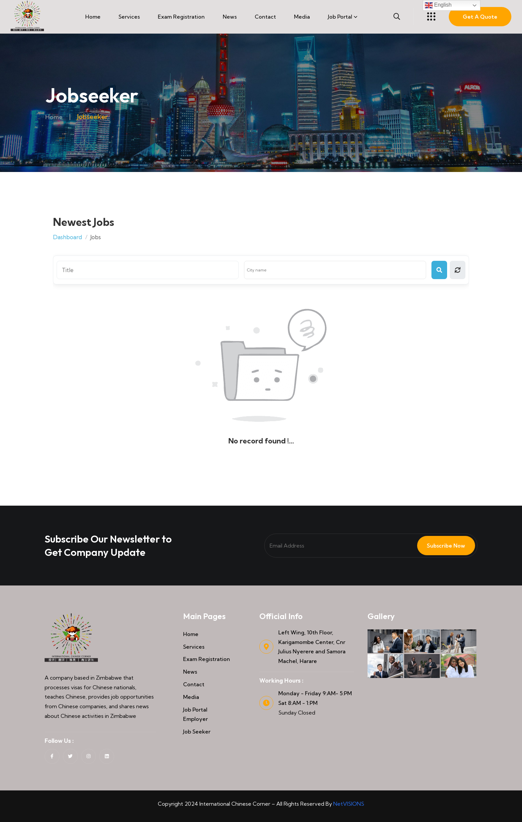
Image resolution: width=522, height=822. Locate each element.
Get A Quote (480, 16)
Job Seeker (196, 731)
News (230, 16)
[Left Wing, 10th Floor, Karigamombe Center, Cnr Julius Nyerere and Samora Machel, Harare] (266, 647)
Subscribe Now (442, 545)
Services (129, 16)
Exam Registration (181, 16)
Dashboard (67, 237)
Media (302, 16)
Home (93, 16)
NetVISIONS (348, 803)
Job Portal (340, 16)
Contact (265, 16)
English (438, 5)
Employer (195, 719)
